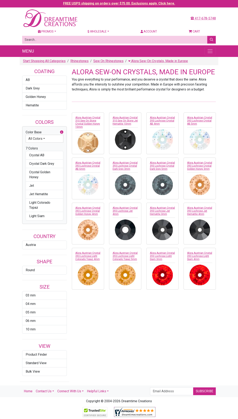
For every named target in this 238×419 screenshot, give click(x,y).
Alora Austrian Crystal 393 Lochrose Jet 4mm (125, 211)
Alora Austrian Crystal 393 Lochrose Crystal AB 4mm (162, 120)
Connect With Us (69, 391)
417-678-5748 (203, 18)
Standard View (36, 363)
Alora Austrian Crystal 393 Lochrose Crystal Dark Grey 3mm (125, 165)
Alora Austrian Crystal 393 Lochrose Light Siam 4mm (199, 256)
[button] (61, 132)
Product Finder (36, 354)
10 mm (31, 329)
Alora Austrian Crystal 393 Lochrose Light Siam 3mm (162, 256)
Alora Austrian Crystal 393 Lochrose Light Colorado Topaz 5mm (125, 256)
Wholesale (97, 31)
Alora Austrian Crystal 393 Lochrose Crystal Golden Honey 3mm (199, 165)
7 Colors (32, 148)
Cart (194, 31)
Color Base (44, 132)
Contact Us (44, 391)
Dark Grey (33, 88)
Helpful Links (96, 391)
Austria (31, 245)
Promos (46, 31)
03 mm (31, 295)
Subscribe (204, 391)
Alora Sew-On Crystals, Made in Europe (158, 61)
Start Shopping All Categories (44, 61)
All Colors (35, 139)
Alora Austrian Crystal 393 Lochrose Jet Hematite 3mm (162, 211)
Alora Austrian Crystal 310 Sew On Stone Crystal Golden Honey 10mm (87, 122)
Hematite (32, 105)
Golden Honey (36, 97)
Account (149, 31)
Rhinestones (79, 61)
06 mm (31, 321)
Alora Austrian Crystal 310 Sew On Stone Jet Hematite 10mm (125, 120)
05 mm (31, 312)
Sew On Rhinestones (108, 61)
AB (28, 80)
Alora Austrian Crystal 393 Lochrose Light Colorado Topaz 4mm (87, 256)
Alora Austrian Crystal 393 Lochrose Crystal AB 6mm (87, 165)
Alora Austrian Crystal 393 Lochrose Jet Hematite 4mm (199, 211)
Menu (28, 51)
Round (30, 270)
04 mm (31, 304)
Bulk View (33, 371)
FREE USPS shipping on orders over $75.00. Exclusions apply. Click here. (119, 3)
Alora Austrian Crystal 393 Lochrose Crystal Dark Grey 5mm (162, 165)
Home (28, 391)
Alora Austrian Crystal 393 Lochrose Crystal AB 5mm (199, 120)
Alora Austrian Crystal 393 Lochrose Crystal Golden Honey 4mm (87, 211)
